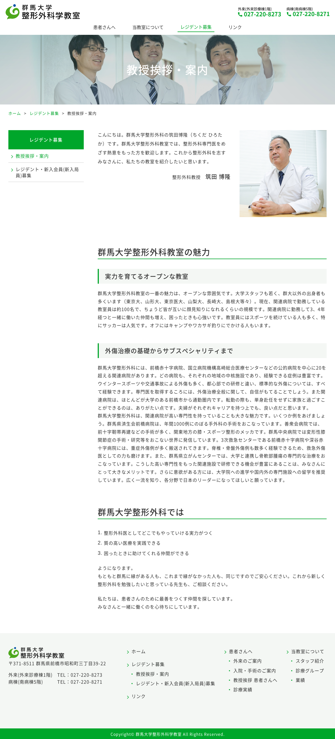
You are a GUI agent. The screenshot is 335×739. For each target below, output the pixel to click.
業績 (300, 680)
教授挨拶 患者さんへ (255, 680)
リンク (235, 27)
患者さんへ (104, 27)
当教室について (148, 27)
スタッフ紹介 (310, 660)
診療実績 (242, 689)
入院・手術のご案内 (254, 670)
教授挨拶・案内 (32, 155)
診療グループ (310, 670)
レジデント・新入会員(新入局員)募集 (47, 172)
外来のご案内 (247, 660)
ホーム (138, 651)
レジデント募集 (196, 26)
